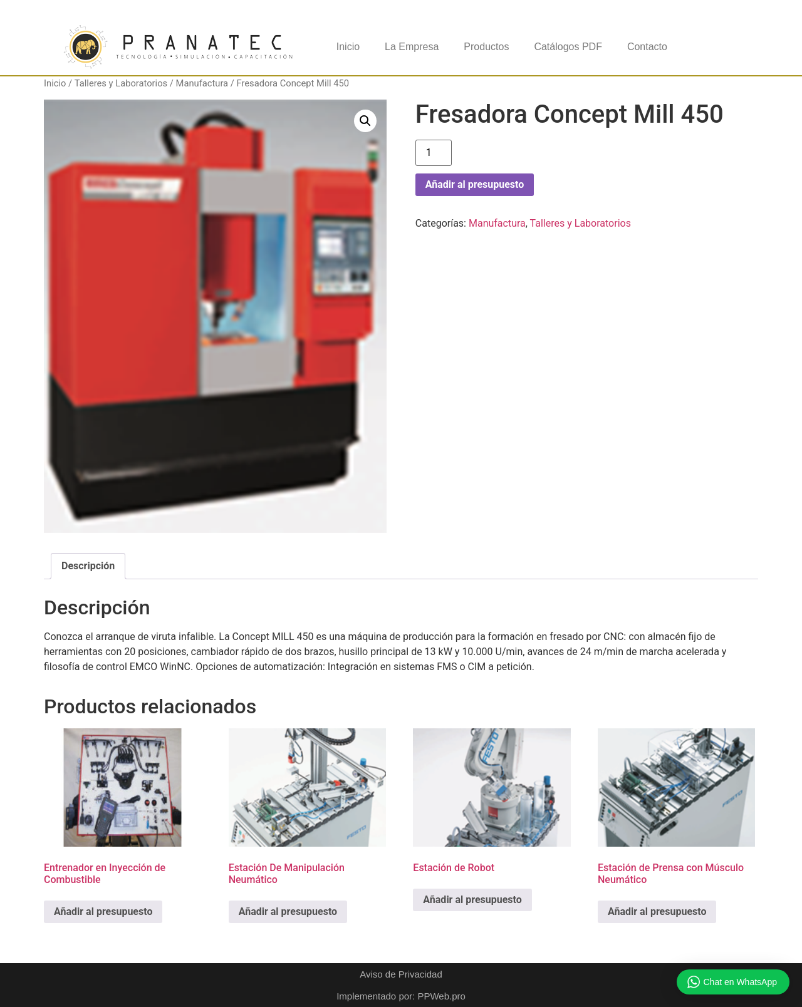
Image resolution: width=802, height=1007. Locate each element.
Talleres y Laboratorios (121, 83)
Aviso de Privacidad (401, 974)
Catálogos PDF (568, 46)
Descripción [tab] (88, 566)
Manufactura (202, 83)
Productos (486, 46)
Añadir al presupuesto (474, 184)
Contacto (647, 46)
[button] (365, 121)
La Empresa (412, 46)
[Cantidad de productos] (433, 153)
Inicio (348, 46)
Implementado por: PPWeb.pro (401, 996)
